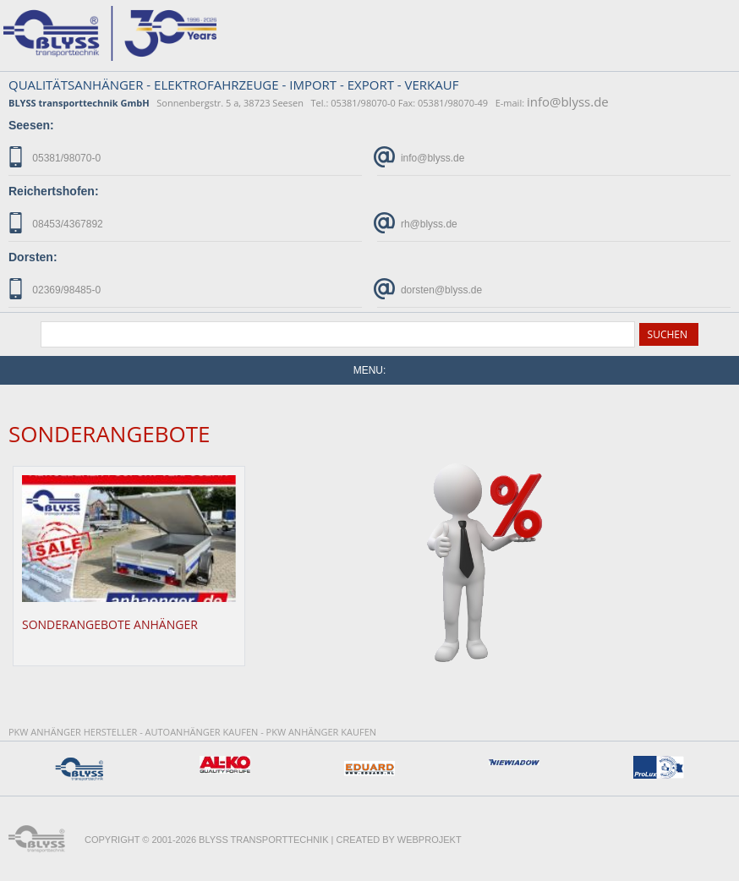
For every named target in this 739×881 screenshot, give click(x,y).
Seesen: (31, 125)
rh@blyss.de (417, 222)
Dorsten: (32, 257)
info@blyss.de (568, 101)
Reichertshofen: (53, 191)
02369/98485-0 (54, 288)
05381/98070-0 (54, 156)
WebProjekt (429, 839)
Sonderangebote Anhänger (110, 624)
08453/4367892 (55, 222)
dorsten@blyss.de (430, 288)
